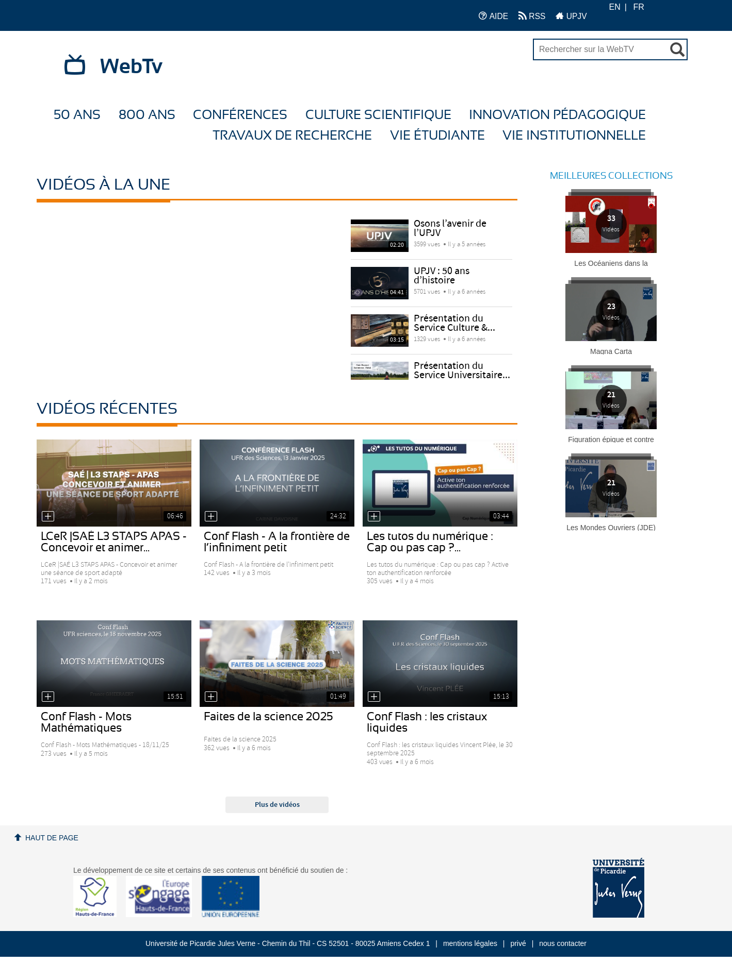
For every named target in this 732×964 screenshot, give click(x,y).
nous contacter (563, 943)
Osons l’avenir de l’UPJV (450, 228)
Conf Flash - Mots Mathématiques (86, 722)
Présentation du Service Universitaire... (462, 370)
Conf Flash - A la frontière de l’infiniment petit (277, 542)
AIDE (493, 16)
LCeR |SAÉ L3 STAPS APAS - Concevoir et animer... (114, 542)
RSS (531, 16)
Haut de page (51, 838)
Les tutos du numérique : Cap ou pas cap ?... (430, 542)
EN (615, 7)
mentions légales (470, 943)
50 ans (77, 115)
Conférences (240, 115)
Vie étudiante (437, 135)
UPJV (571, 16)
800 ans (147, 115)
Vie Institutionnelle (574, 135)
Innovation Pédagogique (557, 115)
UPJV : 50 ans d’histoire (441, 275)
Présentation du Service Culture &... (454, 323)
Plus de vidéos (277, 804)
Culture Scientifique (378, 115)
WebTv (131, 67)
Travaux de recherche (292, 135)
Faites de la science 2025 (268, 716)
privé (518, 943)
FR (638, 7)
